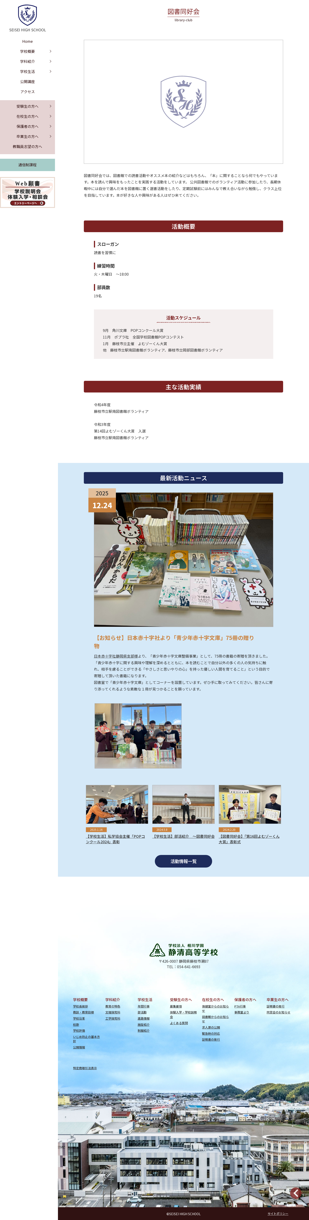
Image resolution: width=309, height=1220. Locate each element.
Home (27, 41)
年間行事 (144, 1006)
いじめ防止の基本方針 (86, 1039)
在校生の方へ (27, 116)
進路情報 (144, 1018)
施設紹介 (144, 1024)
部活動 (142, 1012)
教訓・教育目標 (83, 1012)
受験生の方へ (27, 106)
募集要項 (176, 1006)
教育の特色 (112, 1006)
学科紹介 (27, 61)
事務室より (241, 1012)
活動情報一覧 (183, 861)
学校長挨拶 (80, 1006)
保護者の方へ (27, 126)
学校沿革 (79, 1018)
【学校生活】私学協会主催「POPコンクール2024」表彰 (115, 838)
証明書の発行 (211, 1039)
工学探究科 (112, 1018)
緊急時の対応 (211, 1033)
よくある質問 (179, 1023)
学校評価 (79, 1030)
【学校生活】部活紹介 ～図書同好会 (183, 836)
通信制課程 (27, 164)
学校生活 (27, 71)
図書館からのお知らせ (215, 1019)
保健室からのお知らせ (215, 1008)
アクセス (27, 91)
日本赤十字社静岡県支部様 (116, 656)
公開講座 (27, 81)
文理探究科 (112, 1012)
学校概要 (27, 51)
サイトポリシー (278, 1214)
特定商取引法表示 (85, 1068)
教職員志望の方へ (27, 146)
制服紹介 (144, 1030)
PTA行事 (240, 1006)
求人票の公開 (211, 1027)
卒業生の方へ (27, 136)
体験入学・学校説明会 (183, 1014)
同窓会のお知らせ (278, 1012)
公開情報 (79, 1047)
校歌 (76, 1024)
